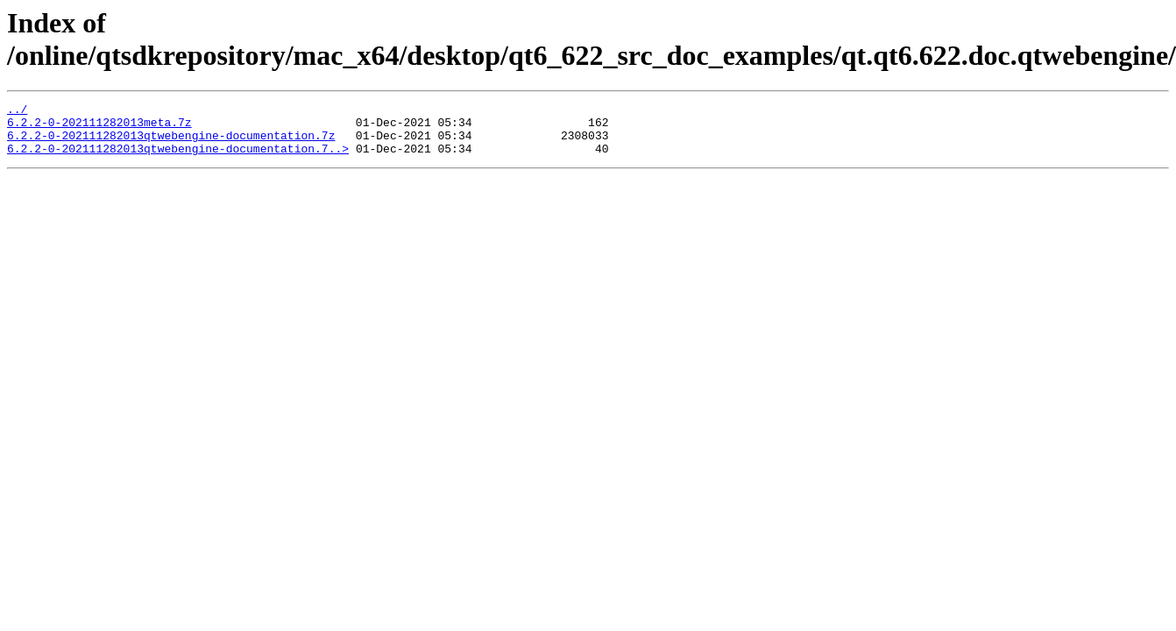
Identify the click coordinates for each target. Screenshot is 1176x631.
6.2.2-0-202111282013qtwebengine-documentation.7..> (178, 159)
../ (17, 111)
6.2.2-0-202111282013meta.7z (99, 127)
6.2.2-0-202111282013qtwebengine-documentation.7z (171, 143)
